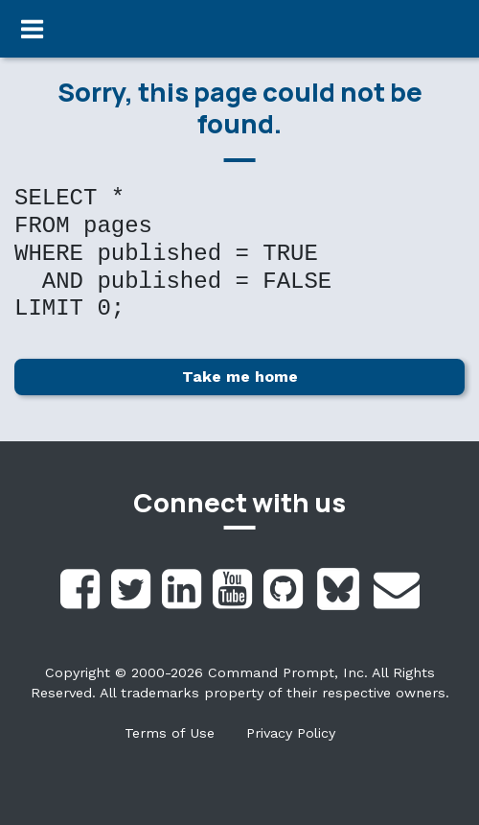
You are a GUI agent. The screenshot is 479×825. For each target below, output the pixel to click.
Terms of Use (170, 733)
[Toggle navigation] (31, 28)
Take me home (240, 376)
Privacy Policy (290, 733)
